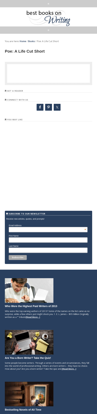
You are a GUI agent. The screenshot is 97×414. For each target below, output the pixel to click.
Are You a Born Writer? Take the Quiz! (28, 358)
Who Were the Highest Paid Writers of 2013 (31, 306)
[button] (48, 3)
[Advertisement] (48, 73)
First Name (14, 236)
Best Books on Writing (48, 17)
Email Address (47, 225)
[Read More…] (33, 317)
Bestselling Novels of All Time (23, 409)
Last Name (14, 246)
